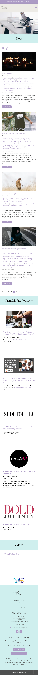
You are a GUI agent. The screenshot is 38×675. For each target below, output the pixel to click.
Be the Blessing (7, 74)
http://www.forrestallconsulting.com (15, 339)
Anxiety (5, 78)
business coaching (7, 138)
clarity (26, 253)
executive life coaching (8, 140)
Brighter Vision (22, 672)
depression (16, 255)
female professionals (12, 147)
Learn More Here (19, 649)
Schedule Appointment (19, 653)
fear (21, 78)
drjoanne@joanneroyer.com (15, 2)
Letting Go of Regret (9, 194)
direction (17, 87)
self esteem (15, 83)
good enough (32, 87)
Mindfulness (6, 81)
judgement (12, 88)
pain (21, 81)
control (5, 255)
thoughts (5, 90)
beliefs (5, 87)
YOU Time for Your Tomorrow (13, 133)
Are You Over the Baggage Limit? (14, 249)
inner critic (31, 78)
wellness (11, 90)
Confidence (16, 78)
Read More (7, 106)
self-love (5, 85)
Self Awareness (7, 83)
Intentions (5, 80)
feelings (26, 78)
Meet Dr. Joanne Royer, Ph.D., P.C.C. (16, 524)
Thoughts (11, 85)
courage (23, 145)
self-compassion (23, 83)
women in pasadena (23, 261)
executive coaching (25, 138)
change (22, 253)
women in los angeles (27, 260)
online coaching (15, 81)
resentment (26, 81)
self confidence (28, 88)
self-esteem (6, 143)
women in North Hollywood (10, 261)
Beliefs (10, 78)
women (25, 85)
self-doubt (31, 83)
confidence (10, 87)
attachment (11, 253)
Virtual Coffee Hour (12, 554)
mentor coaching (21, 80)
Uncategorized (18, 85)
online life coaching (28, 264)
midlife (28, 80)
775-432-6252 (27, 2)
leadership (25, 140)
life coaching (13, 80)
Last (25, 291)
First (3, 291)
